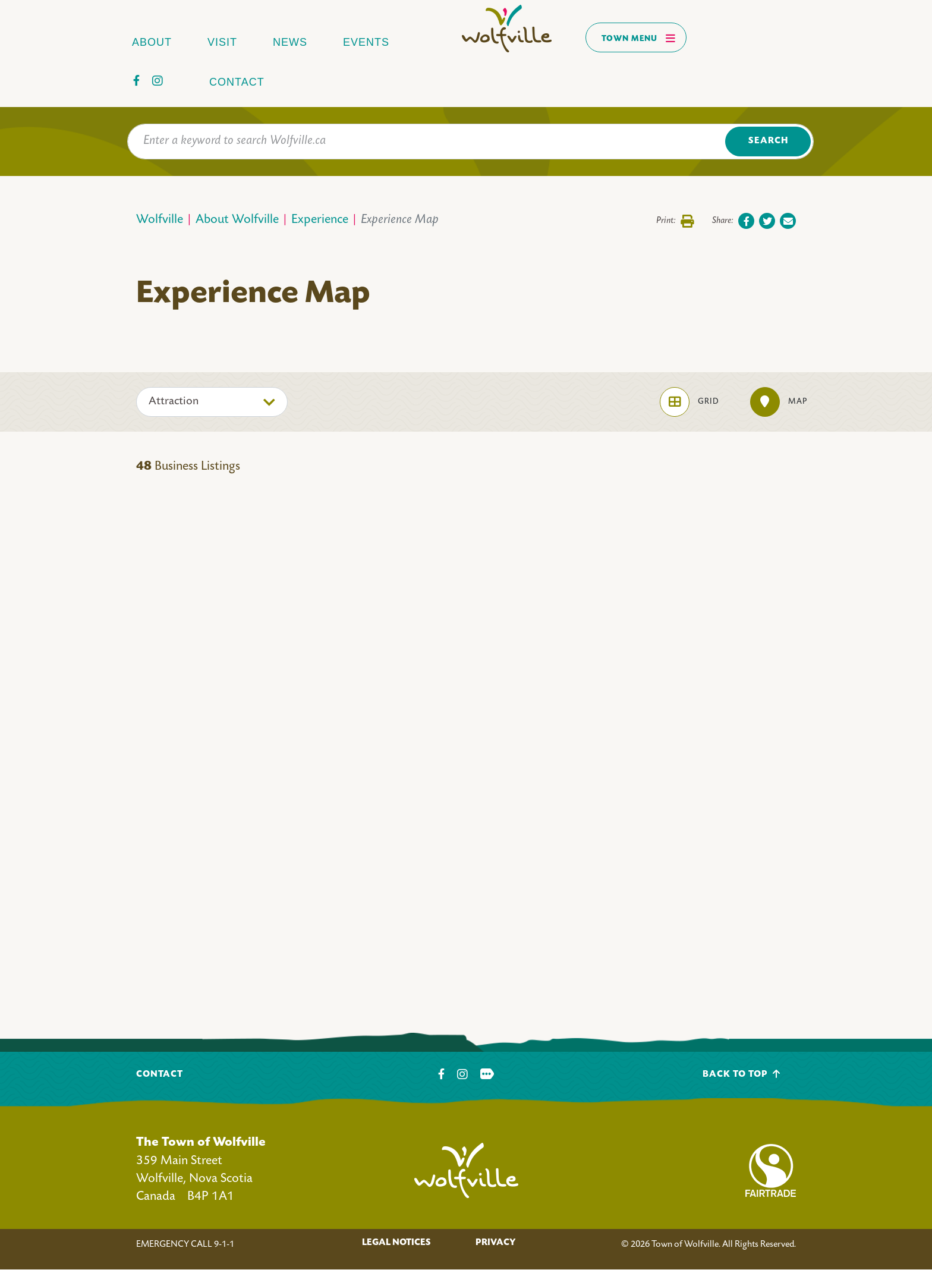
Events (366, 42)
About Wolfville (237, 220)
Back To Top (741, 1074)
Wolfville (159, 220)
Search (768, 141)
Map (778, 402)
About (152, 42)
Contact (237, 82)
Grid (689, 402)
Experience (319, 220)
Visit (222, 42)
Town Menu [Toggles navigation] (639, 38)
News (290, 42)
